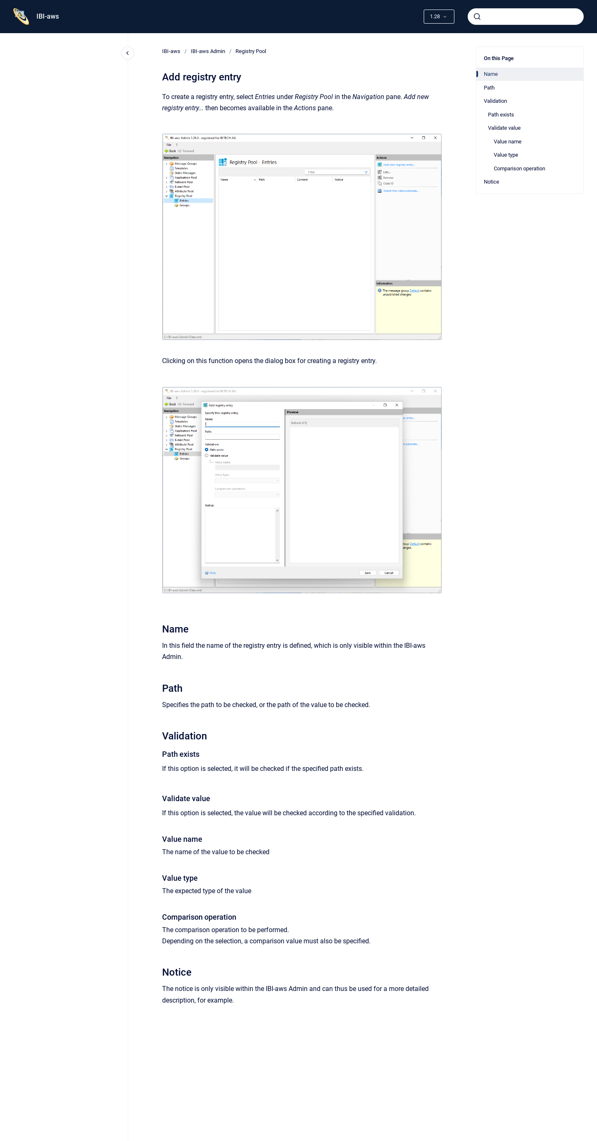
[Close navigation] (127, 53)
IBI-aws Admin (208, 51)
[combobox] (525, 16)
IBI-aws (47, 16)
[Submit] (477, 16)
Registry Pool (250, 51)
